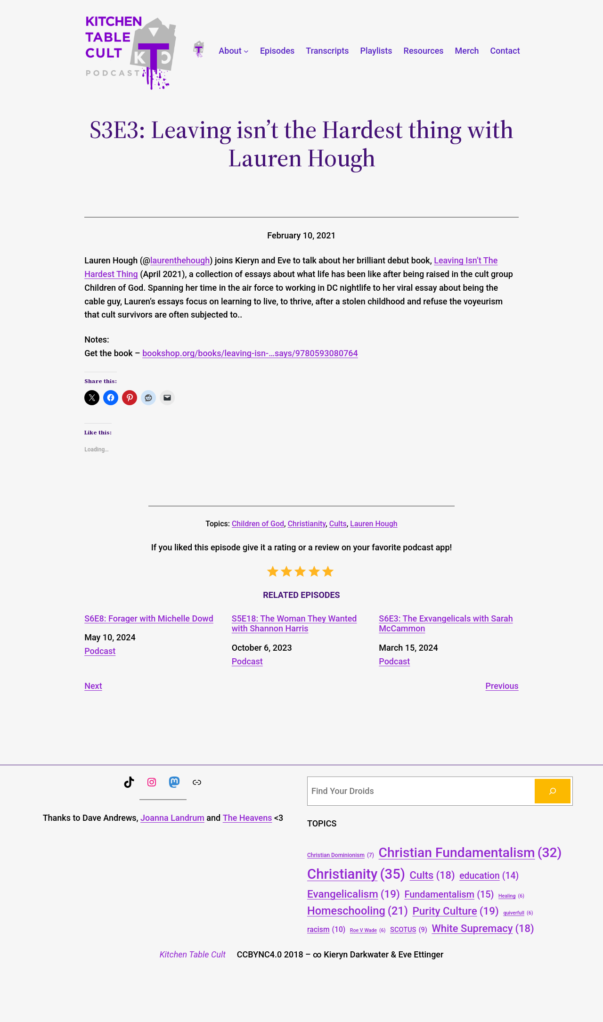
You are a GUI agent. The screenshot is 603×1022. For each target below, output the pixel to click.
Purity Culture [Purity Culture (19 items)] (455, 910)
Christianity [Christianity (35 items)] (356, 874)
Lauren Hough (373, 523)
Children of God (258, 523)
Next (93, 686)
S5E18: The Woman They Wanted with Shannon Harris (294, 623)
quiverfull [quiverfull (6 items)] (518, 913)
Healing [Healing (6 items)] (511, 896)
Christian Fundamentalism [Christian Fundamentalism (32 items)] (470, 852)
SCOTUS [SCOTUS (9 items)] (408, 929)
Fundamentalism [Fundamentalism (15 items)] (449, 894)
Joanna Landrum (172, 818)
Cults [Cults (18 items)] (432, 875)
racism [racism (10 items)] (326, 929)
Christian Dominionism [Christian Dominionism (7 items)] (340, 855)
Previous (502, 686)
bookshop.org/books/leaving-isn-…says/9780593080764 (250, 353)
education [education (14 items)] (489, 876)
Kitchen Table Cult (193, 954)
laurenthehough (180, 260)
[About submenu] (246, 51)
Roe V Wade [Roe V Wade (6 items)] (368, 930)
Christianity (307, 523)
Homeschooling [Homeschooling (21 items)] (357, 911)
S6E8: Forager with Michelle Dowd (148, 618)
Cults (338, 523)
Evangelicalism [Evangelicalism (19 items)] (353, 893)
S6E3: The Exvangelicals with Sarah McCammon (446, 623)
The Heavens (247, 818)
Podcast (99, 651)
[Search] (552, 791)
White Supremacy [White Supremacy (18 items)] (483, 928)
